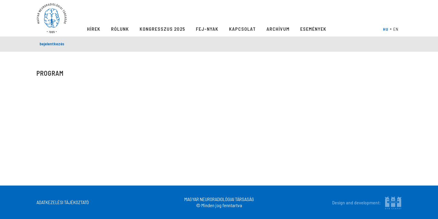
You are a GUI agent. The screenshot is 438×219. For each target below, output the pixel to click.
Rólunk (120, 29)
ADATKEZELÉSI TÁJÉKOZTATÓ (62, 202)
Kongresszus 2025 (162, 29)
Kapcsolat (242, 29)
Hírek (93, 29)
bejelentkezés (52, 43)
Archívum (278, 29)
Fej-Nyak (207, 29)
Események (313, 29)
